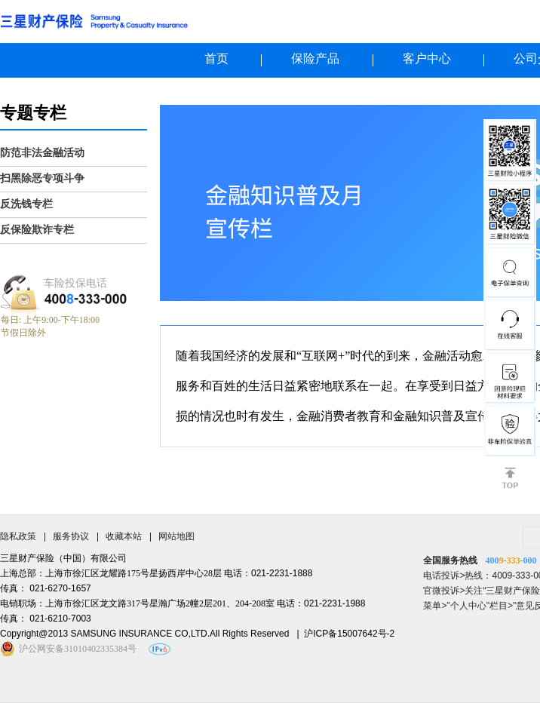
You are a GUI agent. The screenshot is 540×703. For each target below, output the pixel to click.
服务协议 (71, 536)
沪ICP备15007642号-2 (349, 633)
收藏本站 (124, 536)
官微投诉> (444, 590)
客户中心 (427, 58)
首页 (216, 58)
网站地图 (176, 536)
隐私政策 (18, 536)
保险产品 (315, 58)
